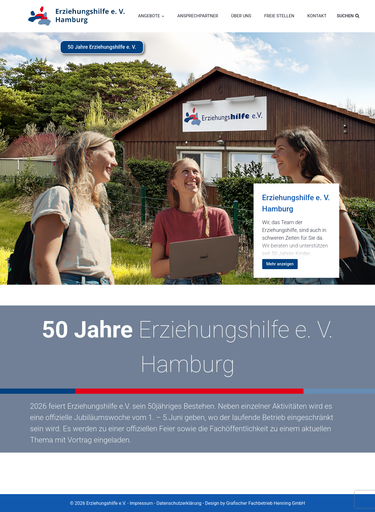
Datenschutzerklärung (179, 503)
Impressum (141, 503)
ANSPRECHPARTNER (197, 15)
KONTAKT (317, 15)
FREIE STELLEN (279, 15)
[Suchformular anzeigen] (352, 15)
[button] (12, 499)
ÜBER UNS (241, 15)
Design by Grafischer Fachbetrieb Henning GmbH (255, 503)
